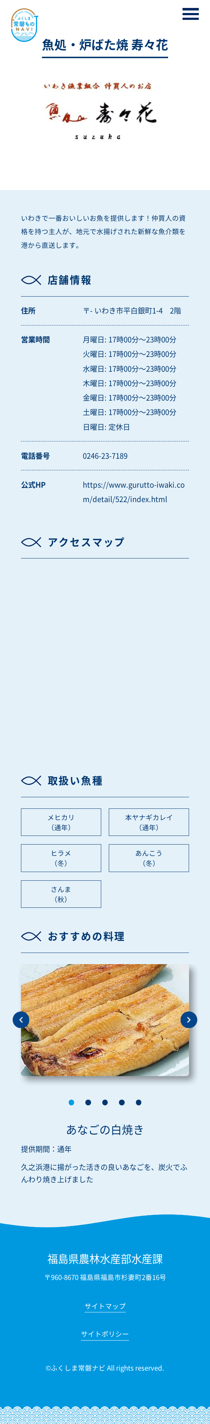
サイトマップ (105, 1307)
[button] (71, 1102)
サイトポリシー (105, 1334)
